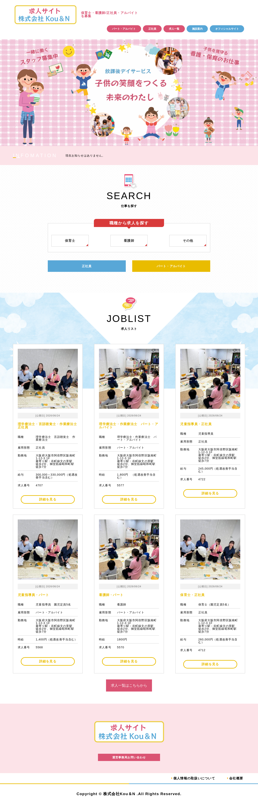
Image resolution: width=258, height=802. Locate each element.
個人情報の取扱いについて (194, 778)
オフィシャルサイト (227, 28)
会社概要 (236, 778)
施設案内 (197, 28)
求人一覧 (174, 28)
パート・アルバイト (124, 28)
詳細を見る (47, 499)
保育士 (70, 240)
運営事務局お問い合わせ (129, 757)
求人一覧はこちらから (129, 685)
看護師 (129, 240)
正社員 (152, 28)
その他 (188, 240)
